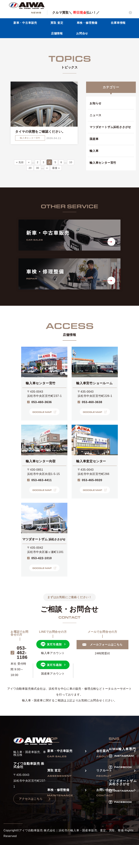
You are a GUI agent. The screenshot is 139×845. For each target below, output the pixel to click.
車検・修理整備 (87, 22)
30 (37, 168)
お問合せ (82, 33)
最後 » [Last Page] (56, 168)
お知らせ (95, 103)
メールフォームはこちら (106, 644)
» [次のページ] (47, 168)
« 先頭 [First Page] (20, 162)
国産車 (94, 138)
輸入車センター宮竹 (103, 162)
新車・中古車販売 (25, 22)
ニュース (95, 115)
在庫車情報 (118, 22)
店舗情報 (57, 33)
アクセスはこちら (31, 798)
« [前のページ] (29, 162)
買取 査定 (56, 22)
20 (30, 168)
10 (70, 162)
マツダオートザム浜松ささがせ (110, 127)
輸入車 (94, 150)
